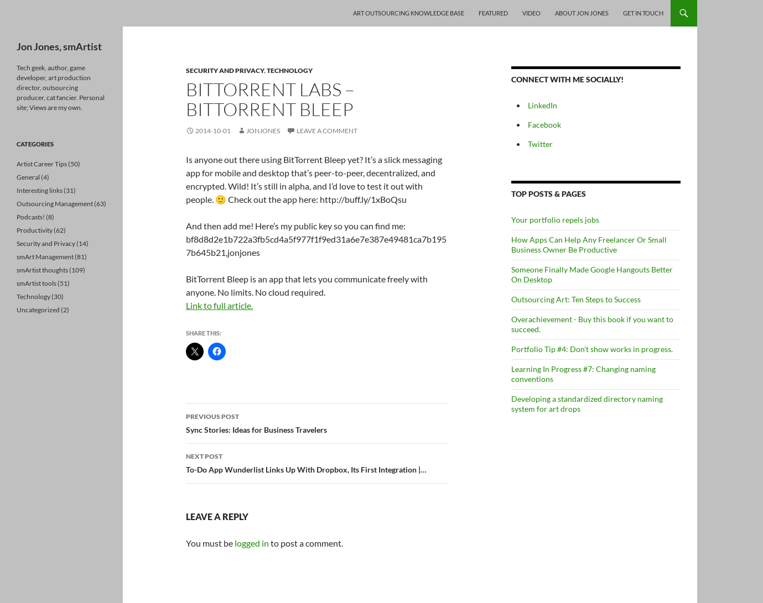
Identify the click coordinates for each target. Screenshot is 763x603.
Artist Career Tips (42, 164)
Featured (493, 13)
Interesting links (40, 190)
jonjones (263, 131)
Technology (290, 70)
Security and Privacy (225, 70)
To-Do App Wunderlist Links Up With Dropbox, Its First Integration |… (317, 462)
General (28, 177)
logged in (252, 543)
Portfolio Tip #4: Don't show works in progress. (592, 349)
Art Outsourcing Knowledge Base (408, 13)
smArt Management (45, 257)
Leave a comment (327, 131)
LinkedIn (542, 105)
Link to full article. (219, 305)
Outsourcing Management (55, 204)
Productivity (35, 230)
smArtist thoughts (42, 270)
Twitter (540, 144)
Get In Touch (643, 13)
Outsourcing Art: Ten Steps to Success (576, 299)
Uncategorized (38, 310)
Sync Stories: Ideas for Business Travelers (317, 422)
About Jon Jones (582, 13)
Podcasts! (31, 217)
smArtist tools (36, 283)
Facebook (544, 124)
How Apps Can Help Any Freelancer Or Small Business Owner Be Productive (589, 244)
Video (531, 13)
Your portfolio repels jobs (555, 219)
